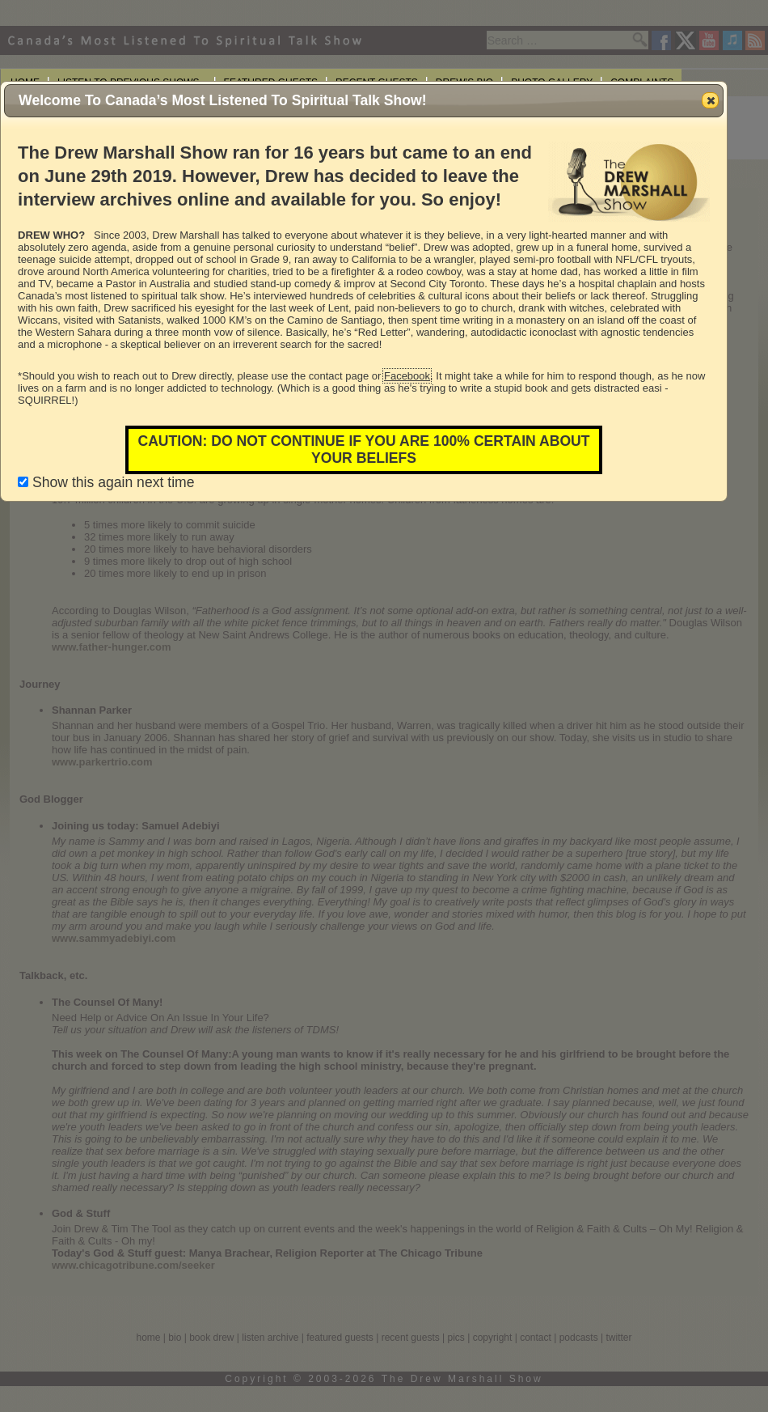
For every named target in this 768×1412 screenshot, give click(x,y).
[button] (710, 100)
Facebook (407, 376)
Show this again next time (106, 482)
